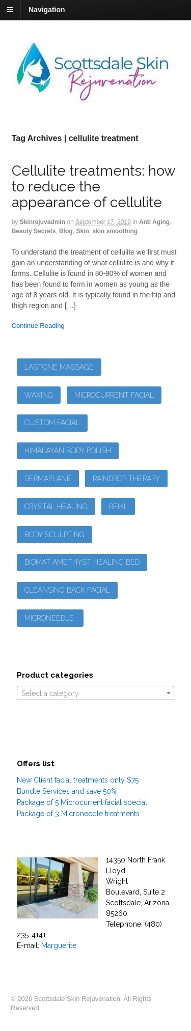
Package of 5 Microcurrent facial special (82, 802)
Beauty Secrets (34, 231)
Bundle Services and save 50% (67, 791)
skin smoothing (115, 231)
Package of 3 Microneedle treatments (78, 814)
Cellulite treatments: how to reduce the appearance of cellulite (93, 186)
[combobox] (96, 693)
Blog (66, 231)
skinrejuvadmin (42, 222)
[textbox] (95, 693)
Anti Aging (154, 222)
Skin (82, 231)
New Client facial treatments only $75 (78, 780)
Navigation (47, 10)
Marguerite (58, 945)
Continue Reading (38, 325)
